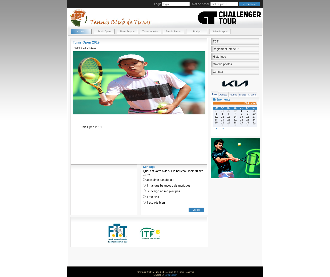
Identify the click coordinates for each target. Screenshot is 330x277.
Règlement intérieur (225, 49)
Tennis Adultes (150, 31)
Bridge (197, 31)
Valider (196, 209)
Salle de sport (220, 31)
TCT (215, 41)
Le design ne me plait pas (161, 191)
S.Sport (252, 94)
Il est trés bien (154, 202)
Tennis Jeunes (174, 31)
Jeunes (233, 94)
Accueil (81, 31)
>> (222, 128)
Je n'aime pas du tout (158, 180)
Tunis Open (104, 31)
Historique (219, 56)
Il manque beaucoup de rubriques (166, 185)
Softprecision (171, 275)
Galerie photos (222, 64)
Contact (218, 71)
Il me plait (151, 197)
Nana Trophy (127, 31)
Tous (214, 94)
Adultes (223, 94)
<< (216, 128)
